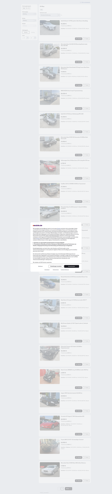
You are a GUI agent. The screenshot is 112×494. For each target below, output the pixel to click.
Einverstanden (71, 266)
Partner (59, 228)
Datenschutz (56, 269)
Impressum (47, 269)
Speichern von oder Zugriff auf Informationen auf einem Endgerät (49, 242)
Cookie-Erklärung (65, 269)
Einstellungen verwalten (56, 266)
